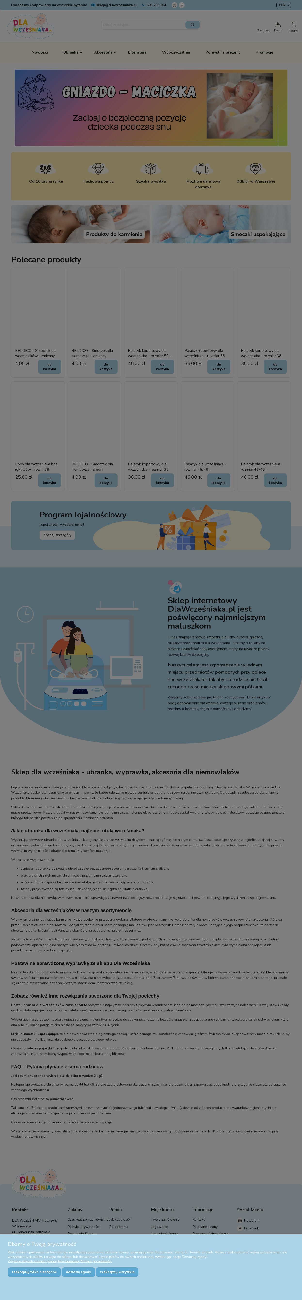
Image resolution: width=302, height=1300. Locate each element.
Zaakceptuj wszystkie (117, 1272)
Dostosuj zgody (78, 1272)
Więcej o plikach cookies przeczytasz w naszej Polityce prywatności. (60, 1261)
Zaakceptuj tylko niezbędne (34, 1272)
